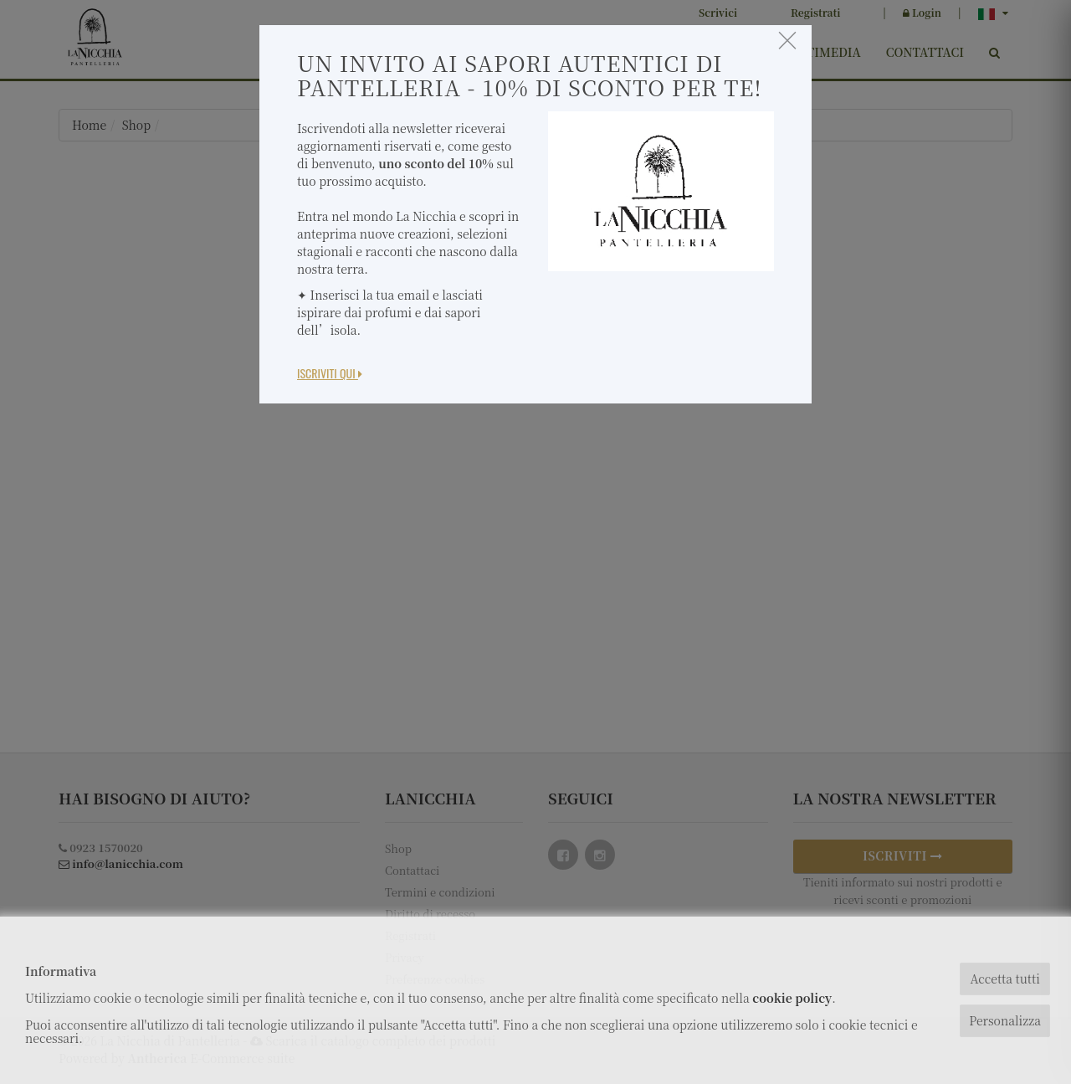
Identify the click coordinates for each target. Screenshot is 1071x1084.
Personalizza (1005, 1020)
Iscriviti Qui (329, 373)
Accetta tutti (1004, 978)
